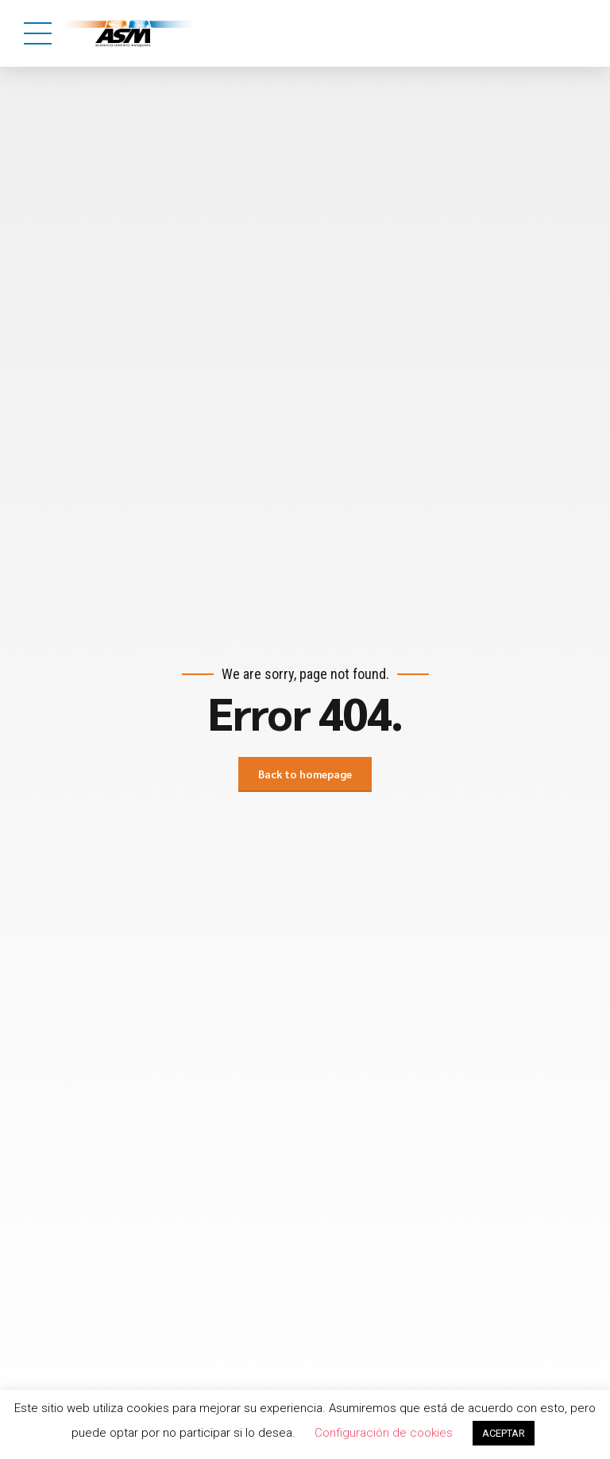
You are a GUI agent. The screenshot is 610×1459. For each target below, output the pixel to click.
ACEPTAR (503, 1433)
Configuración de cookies (384, 1433)
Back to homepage (305, 774)
